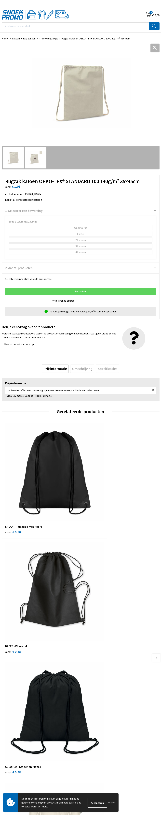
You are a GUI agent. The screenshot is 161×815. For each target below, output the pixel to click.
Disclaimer (8, 742)
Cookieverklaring (11, 732)
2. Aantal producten (19, 268)
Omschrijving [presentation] (82, 368)
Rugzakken (29, 38)
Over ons (87, 657)
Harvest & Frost (91, 737)
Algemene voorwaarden (15, 727)
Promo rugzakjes (48, 38)
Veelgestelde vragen (93, 671)
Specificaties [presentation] (107, 368)
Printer (86, 732)
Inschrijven (150, 778)
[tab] (55, 369)
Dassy (85, 727)
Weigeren (111, 802)
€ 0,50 (13, 505)
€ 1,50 (92, 599)
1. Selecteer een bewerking (24, 211)
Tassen (16, 38)
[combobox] (75, 26)
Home (5, 38)
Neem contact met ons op (19, 344)
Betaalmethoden (92, 677)
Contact (86, 661)
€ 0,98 (13, 599)
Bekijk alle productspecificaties (23, 199)
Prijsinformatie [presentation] (55, 368)
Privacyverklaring (11, 737)
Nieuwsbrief (89, 667)
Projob (86, 742)
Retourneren (89, 682)
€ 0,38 (92, 505)
